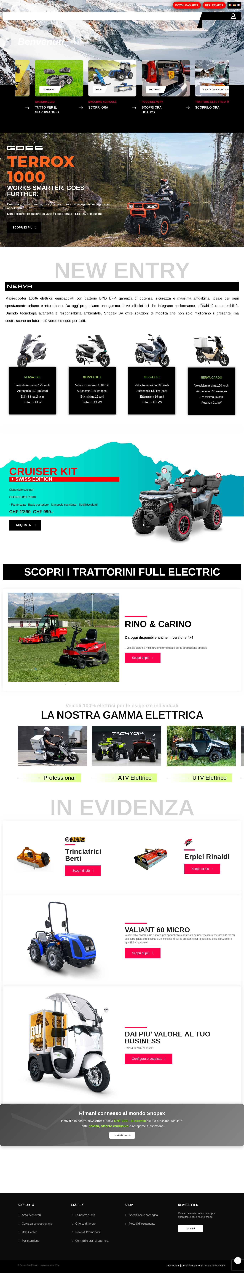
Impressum (173, 1265)
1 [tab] (62, 684)
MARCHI (101, 20)
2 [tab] (65, 684)
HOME (22, 20)
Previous (13, 637)
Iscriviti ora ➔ (122, 1135)
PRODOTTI (58, 20)
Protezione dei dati (215, 1265)
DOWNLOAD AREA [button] (187, 5)
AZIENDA (38, 20)
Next (114, 637)
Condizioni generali (192, 1265)
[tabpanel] (63, 637)
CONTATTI (119, 20)
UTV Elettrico (209, 778)
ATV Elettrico (135, 778)
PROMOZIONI (80, 20)
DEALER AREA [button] (214, 5)
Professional (60, 778)
